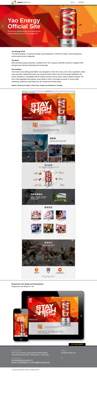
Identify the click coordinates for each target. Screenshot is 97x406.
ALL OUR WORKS (77, 344)
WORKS (81, 2)
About (73, 2)
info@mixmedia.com (68, 353)
